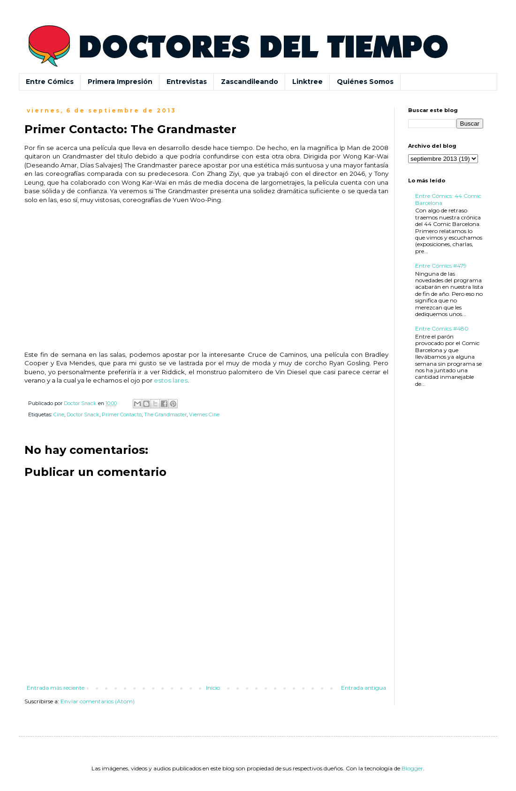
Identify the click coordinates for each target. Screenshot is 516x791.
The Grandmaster (165, 415)
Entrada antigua (363, 687)
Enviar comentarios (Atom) (98, 701)
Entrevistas (187, 81)
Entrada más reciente (55, 687)
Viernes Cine (204, 415)
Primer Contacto (122, 415)
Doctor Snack (83, 415)
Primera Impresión (120, 81)
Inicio (213, 687)
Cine (58, 415)
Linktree (307, 81)
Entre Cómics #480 (442, 328)
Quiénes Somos (365, 81)
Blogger (412, 768)
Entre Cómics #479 (441, 265)
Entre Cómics (50, 81)
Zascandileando (249, 81)
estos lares (171, 380)
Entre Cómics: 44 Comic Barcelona (448, 199)
